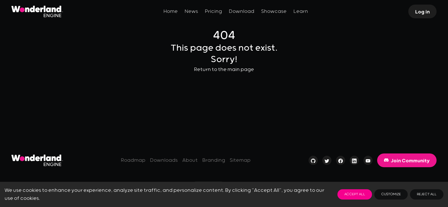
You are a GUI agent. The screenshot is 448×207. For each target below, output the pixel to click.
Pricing (213, 11)
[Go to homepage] (37, 160)
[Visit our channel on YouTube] (368, 162)
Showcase (274, 11)
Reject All (427, 194)
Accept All (354, 194)
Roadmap (133, 160)
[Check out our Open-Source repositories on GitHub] (313, 162)
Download (241, 11)
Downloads (164, 160)
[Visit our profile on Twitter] (326, 162)
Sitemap (240, 160)
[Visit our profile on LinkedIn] (354, 162)
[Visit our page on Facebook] (340, 162)
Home (170, 11)
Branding (213, 160)
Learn (300, 11)
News (191, 11)
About (190, 160)
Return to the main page (224, 69)
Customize (391, 194)
